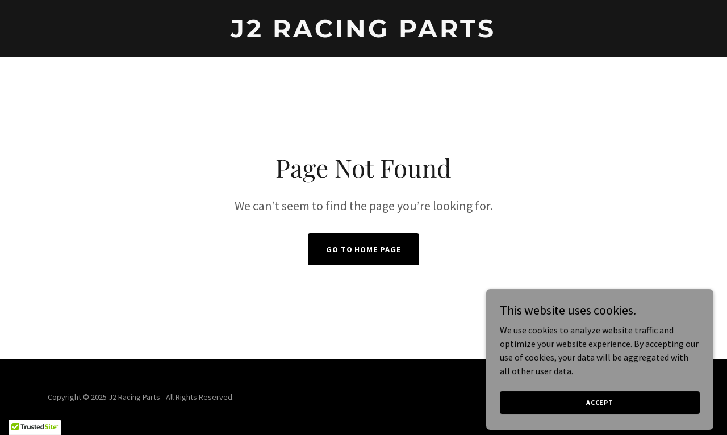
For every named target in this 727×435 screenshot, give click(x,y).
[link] (364, 34)
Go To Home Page (364, 249)
